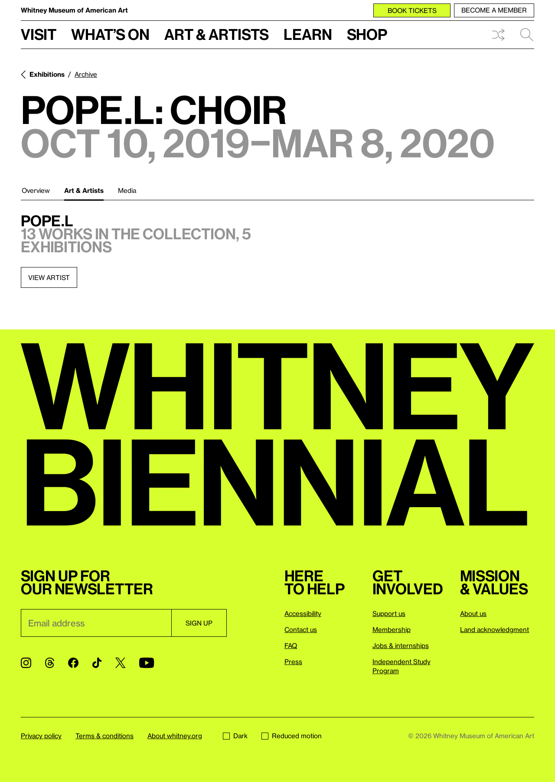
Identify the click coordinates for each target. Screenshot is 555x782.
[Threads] (49, 663)
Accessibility (302, 613)
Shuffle (498, 35)
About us (473, 613)
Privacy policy (41, 736)
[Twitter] (120, 663)
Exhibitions (47, 74)
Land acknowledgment (494, 629)
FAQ (290, 645)
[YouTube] (146, 663)
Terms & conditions (104, 736)
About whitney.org (174, 736)
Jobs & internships (400, 645)
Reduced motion (291, 736)
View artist (49, 277)
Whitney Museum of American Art (74, 10)
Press (293, 661)
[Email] (96, 623)
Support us (388, 613)
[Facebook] (73, 663)
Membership (391, 629)
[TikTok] (96, 663)
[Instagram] (26, 663)
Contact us (300, 629)
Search (527, 35)
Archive (86, 74)
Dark (235, 736)
